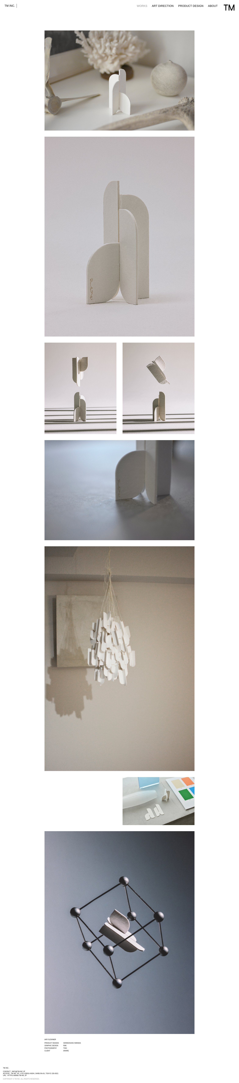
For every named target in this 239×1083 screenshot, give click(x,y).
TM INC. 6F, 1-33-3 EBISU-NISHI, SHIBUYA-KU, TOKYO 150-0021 (34, 1073)
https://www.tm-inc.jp (17, 1075)
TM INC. (10, 5)
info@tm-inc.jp (18, 1071)
